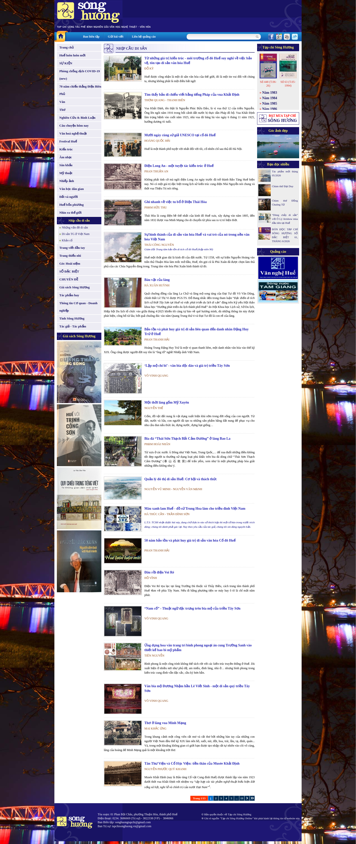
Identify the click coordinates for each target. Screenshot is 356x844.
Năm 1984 (269, 98)
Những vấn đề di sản (75, 227)
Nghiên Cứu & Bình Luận (77, 117)
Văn (62, 102)
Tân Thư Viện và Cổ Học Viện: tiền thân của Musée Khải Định (192, 763)
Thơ (62, 110)
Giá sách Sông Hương (74, 287)
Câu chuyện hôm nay (74, 125)
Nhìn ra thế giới (70, 212)
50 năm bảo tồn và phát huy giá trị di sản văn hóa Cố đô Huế (190, 540)
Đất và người (68, 197)
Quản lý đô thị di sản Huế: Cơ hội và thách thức (180, 479)
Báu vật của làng (157, 280)
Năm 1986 (269, 109)
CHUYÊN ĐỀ (68, 279)
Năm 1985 (269, 103)
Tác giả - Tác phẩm (72, 326)
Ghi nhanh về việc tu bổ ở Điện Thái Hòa (175, 202)
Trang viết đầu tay (72, 248)
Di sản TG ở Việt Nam (75, 234)
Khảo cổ (67, 240)
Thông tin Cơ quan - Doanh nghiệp (78, 306)
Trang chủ (66, 47)
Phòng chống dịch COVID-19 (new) (79, 74)
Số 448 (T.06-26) (268, 83)
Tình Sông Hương (72, 318)
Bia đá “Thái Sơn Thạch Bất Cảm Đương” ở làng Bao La (187, 438)
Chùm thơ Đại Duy (282, 186)
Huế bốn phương (71, 204)
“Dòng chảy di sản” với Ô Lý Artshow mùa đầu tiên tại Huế (285, 218)
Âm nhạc (65, 157)
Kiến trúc (66, 149)
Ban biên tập (91, 36)
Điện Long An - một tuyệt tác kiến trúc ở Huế (179, 166)
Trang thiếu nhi (70, 255)
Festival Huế (68, 141)
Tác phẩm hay (69, 295)
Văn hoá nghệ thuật (73, 133)
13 (242, 798)
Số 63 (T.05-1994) (287, 83)
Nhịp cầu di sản (79, 220)
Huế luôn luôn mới (72, 55)
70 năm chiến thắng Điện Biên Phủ (80, 90)
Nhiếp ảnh (66, 181)
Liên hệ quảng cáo (144, 36)
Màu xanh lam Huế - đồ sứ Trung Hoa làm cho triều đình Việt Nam (194, 508)
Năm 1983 (269, 92)
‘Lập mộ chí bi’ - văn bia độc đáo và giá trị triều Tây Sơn (187, 365)
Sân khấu (65, 165)
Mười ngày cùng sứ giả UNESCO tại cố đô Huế (180, 135)
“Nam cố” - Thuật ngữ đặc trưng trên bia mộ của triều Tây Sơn (192, 608)
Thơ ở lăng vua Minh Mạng (165, 723)
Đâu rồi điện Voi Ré (159, 572)
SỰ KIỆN (65, 63)
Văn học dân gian (71, 189)
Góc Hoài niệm (69, 263)
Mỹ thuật (65, 173)
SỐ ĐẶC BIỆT (69, 271)
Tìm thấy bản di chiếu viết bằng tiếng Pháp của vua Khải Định (191, 94)
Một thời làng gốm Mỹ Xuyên (166, 402)
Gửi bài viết (115, 36)
